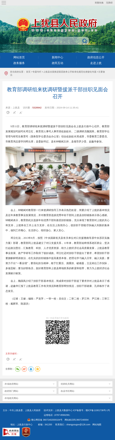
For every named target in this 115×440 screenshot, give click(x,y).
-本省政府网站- (11, 384)
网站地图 (96, 424)
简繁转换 (99, 2)
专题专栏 (37, 71)
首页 (28, 71)
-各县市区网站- (67, 391)
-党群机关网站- (67, 384)
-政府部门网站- (11, 391)
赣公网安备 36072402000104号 (46, 420)
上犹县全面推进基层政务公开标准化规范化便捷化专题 (69, 71)
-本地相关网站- (11, 398)
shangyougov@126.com (78, 424)
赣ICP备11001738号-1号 (98, 410)
